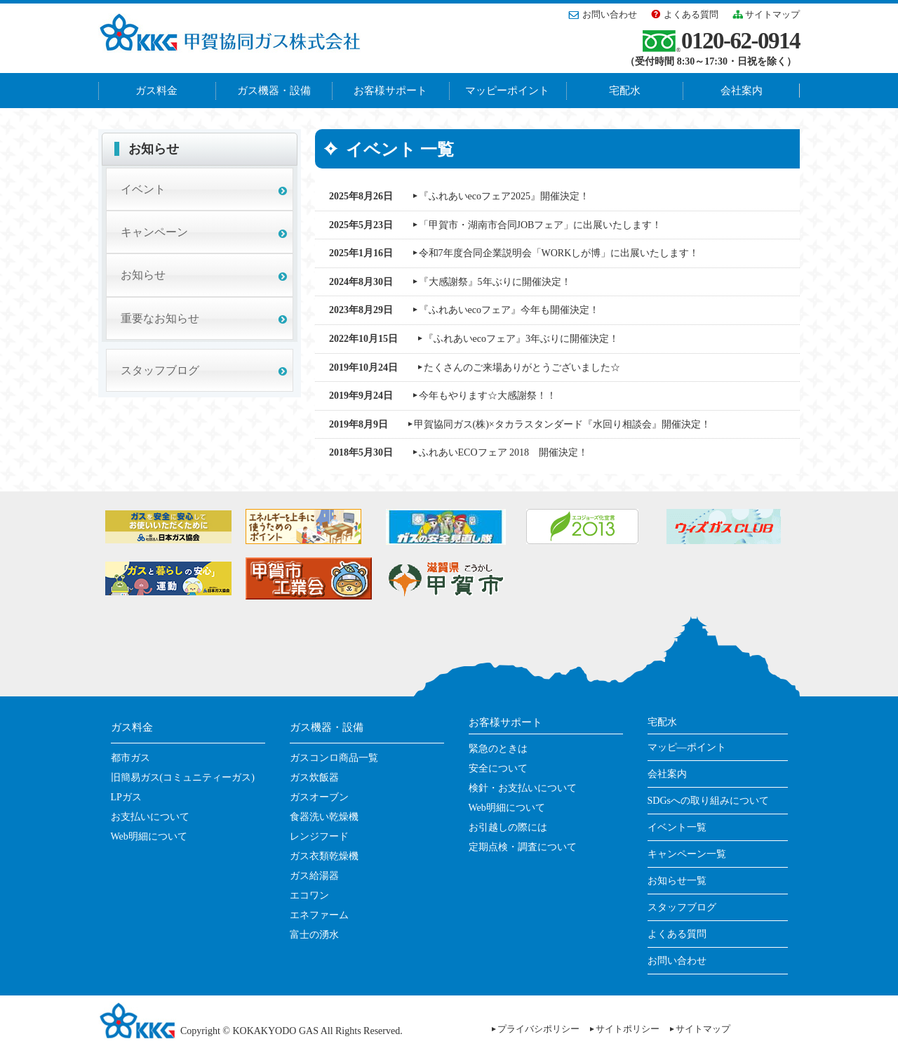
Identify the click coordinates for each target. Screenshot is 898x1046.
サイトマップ (772, 14)
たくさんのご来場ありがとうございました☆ (522, 367)
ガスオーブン (319, 797)
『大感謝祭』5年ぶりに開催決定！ (495, 282)
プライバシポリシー (538, 1029)
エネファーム (319, 915)
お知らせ (143, 275)
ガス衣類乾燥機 (324, 856)
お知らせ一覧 (677, 880)
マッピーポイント (507, 90)
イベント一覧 (677, 827)
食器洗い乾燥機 (324, 817)
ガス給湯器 (314, 875)
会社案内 (742, 90)
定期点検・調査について (523, 847)
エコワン (309, 895)
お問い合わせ (609, 14)
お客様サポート (390, 90)
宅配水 (625, 90)
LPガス (126, 797)
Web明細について (149, 836)
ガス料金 (156, 90)
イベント (143, 189)
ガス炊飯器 (314, 777)
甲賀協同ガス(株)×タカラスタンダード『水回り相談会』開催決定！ (562, 424)
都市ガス (130, 758)
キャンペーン (154, 232)
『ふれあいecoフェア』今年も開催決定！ (509, 310)
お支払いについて (150, 817)
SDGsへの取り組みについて (708, 800)
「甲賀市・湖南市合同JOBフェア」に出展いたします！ (540, 225)
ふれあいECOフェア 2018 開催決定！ (504, 452)
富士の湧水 (314, 934)
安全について (498, 768)
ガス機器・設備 (274, 90)
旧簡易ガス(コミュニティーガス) (183, 777)
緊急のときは (498, 748)
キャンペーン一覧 (687, 854)
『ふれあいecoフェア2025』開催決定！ (504, 196)
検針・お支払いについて (523, 788)
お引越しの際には (508, 827)
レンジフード (319, 836)
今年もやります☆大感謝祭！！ (487, 395)
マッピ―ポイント (687, 747)
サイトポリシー (627, 1029)
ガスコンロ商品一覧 (334, 758)
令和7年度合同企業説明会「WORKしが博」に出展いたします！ (559, 253)
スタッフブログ (160, 370)
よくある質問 (691, 14)
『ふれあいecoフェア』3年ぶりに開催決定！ (521, 338)
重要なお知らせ (160, 318)
